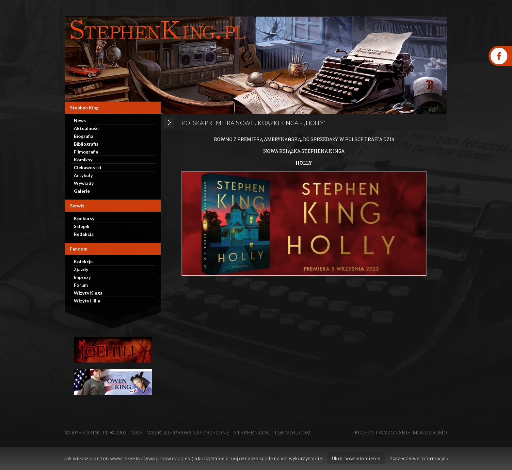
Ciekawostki (87, 167)
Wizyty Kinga (88, 293)
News (80, 120)
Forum (81, 285)
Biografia (83, 136)
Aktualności (87, 128)
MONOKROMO (430, 432)
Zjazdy (81, 269)
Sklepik (81, 226)
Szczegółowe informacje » (419, 458)
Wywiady (84, 183)
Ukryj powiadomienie (356, 458)
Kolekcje (83, 261)
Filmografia (86, 151)
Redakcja (84, 234)
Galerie (82, 191)
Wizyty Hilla (87, 300)
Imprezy (82, 277)
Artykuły (83, 175)
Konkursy (84, 218)
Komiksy (83, 159)
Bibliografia (86, 144)
